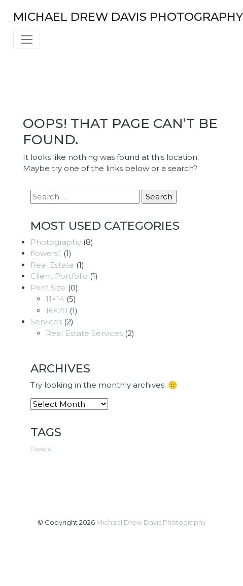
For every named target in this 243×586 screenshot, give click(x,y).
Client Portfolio (59, 276)
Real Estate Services (84, 333)
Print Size (48, 287)
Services (46, 321)
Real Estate (52, 265)
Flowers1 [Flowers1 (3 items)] (41, 449)
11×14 (55, 299)
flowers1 (45, 253)
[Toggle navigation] (26, 39)
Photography (55, 242)
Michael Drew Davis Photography (151, 522)
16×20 (56, 310)
